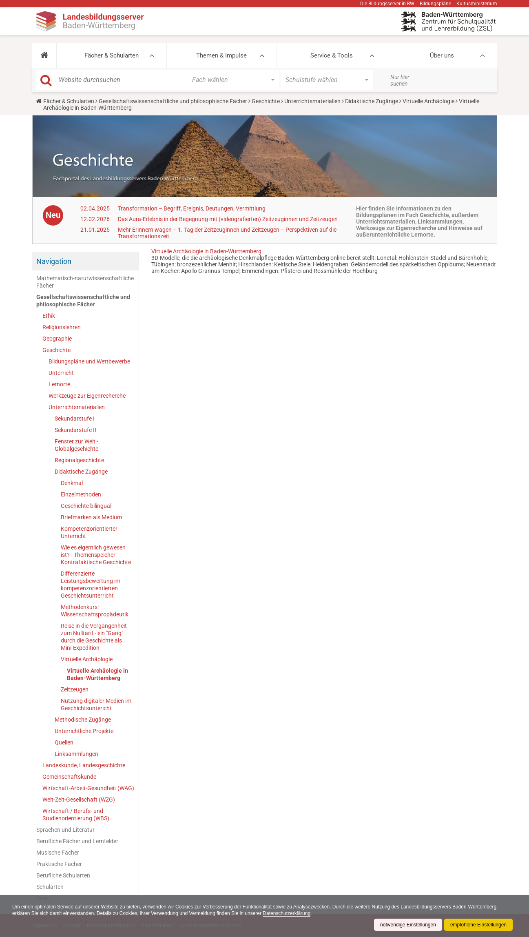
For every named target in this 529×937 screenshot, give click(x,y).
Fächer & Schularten (111, 55)
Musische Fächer (57, 852)
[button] (44, 55)
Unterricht (61, 373)
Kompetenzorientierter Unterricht (89, 532)
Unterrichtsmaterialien (312, 101)
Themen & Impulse (221, 55)
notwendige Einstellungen (408, 925)
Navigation (53, 261)
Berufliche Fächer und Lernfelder (77, 841)
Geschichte (266, 101)
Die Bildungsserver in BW (387, 4)
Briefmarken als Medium (91, 517)
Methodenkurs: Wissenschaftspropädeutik (94, 611)
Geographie (57, 338)
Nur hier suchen (399, 80)
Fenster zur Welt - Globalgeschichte (76, 445)
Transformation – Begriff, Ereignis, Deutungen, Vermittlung (192, 208)
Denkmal (72, 483)
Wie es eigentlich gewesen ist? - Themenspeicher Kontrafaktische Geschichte (96, 554)
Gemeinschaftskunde (69, 776)
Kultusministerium (476, 4)
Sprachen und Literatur (65, 829)
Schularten (50, 887)
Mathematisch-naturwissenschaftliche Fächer (85, 282)
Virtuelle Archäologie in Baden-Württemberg (97, 674)
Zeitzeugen (75, 689)
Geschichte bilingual (86, 506)
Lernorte (59, 384)
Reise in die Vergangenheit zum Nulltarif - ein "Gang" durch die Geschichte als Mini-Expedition (94, 636)
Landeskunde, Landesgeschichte (83, 765)
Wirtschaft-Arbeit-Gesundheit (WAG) (88, 788)
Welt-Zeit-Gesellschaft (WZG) (78, 799)
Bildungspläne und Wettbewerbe (89, 361)
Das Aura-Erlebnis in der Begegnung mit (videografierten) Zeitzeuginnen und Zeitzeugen (228, 219)
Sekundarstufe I (75, 418)
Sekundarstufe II (75, 430)
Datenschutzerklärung (286, 913)
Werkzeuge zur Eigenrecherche (87, 395)
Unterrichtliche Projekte (84, 731)
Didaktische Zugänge (371, 101)
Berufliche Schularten (63, 875)
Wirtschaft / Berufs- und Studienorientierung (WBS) (75, 815)
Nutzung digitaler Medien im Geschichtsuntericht (96, 704)
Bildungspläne (435, 4)
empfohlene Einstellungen (478, 925)
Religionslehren (61, 327)
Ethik (48, 315)
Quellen (64, 742)
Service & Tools (331, 55)
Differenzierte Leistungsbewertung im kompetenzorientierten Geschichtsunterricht (90, 584)
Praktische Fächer (59, 864)
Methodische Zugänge (83, 719)
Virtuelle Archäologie (428, 101)
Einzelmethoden (81, 494)
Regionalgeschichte (79, 460)
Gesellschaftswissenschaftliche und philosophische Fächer (173, 101)
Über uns (442, 55)
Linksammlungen (76, 754)
